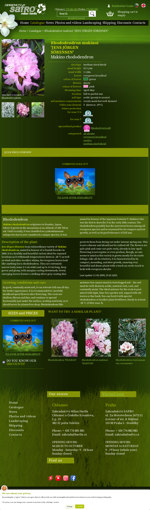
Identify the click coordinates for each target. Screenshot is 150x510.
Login (130, 5)
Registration (118, 5)
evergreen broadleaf (94, 137)
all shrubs (89, 133)
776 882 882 (92, 9)
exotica (87, 140)
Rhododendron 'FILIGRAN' (62, 360)
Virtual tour (113, 394)
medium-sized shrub (94, 143)
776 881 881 (72, 9)
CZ (135, 5)
